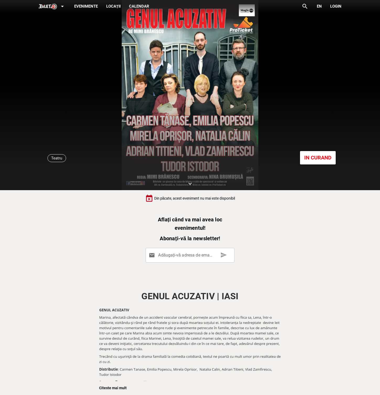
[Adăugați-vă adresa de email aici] (191, 255)
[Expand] (52, 7)
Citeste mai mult (113, 388)
